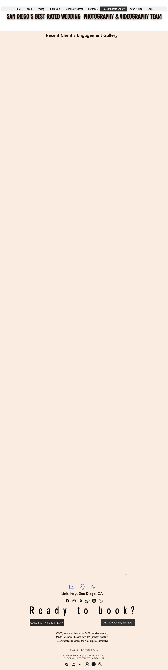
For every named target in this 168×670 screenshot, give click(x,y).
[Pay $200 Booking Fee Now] (118, 622)
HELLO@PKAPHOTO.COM (74, 658)
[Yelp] (81, 601)
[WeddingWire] (101, 601)
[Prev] (41, 574)
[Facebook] (67, 601)
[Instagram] (74, 601)
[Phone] (92, 586)
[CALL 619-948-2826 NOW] (47, 622)
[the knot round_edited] (94, 601)
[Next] (116, 574)
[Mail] (71, 586)
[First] (32, 574)
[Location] (82, 586)
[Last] (125, 574)
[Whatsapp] (87, 601)
